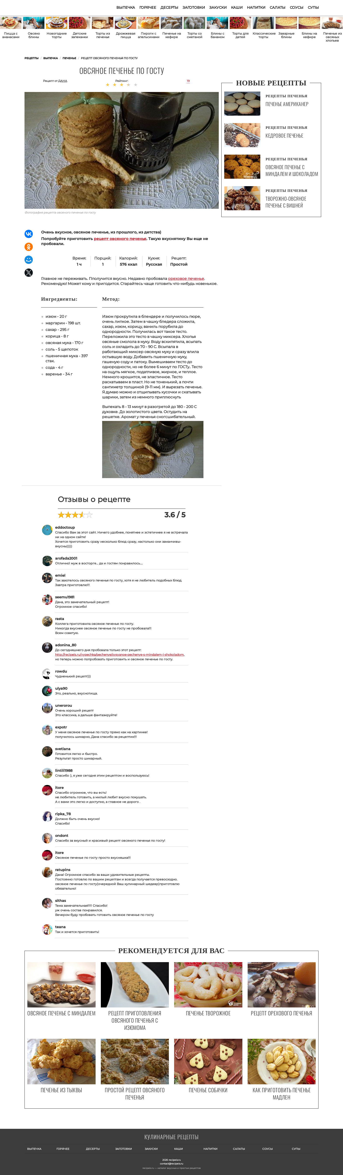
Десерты (169, 7)
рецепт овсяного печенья (120, 239)
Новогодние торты (57, 35)
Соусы (296, 7)
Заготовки (194, 7)
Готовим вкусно (171, 1137)
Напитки (256, 7)
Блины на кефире (309, 35)
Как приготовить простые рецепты (46, 7)
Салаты (277, 7)
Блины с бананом (217, 35)
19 (188, 81)
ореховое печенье (186, 278)
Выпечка (125, 7)
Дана (62, 81)
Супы (313, 7)
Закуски (218, 7)
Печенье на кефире (171, 35)
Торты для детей (240, 35)
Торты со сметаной (194, 35)
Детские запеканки (79, 35)
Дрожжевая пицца (125, 35)
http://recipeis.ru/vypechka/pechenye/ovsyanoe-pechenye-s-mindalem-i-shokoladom (119, 655)
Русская (154, 264)
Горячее (147, 7)
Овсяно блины (34, 35)
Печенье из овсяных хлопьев (332, 37)
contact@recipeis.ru (171, 1163)
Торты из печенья (103, 35)
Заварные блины (286, 35)
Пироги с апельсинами (148, 35)
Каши (237, 7)
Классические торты (263, 35)
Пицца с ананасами (10, 35)
